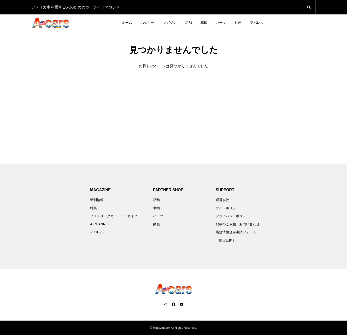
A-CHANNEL (100, 224)
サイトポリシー (227, 208)
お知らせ (147, 23)
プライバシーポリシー (232, 216)
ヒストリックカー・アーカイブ (113, 216)
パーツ (221, 23)
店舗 (188, 23)
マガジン (169, 23)
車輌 (203, 23)
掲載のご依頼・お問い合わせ (238, 224)
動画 (238, 23)
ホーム (127, 23)
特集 (93, 208)
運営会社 (222, 200)
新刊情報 (97, 200)
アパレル (257, 23)
